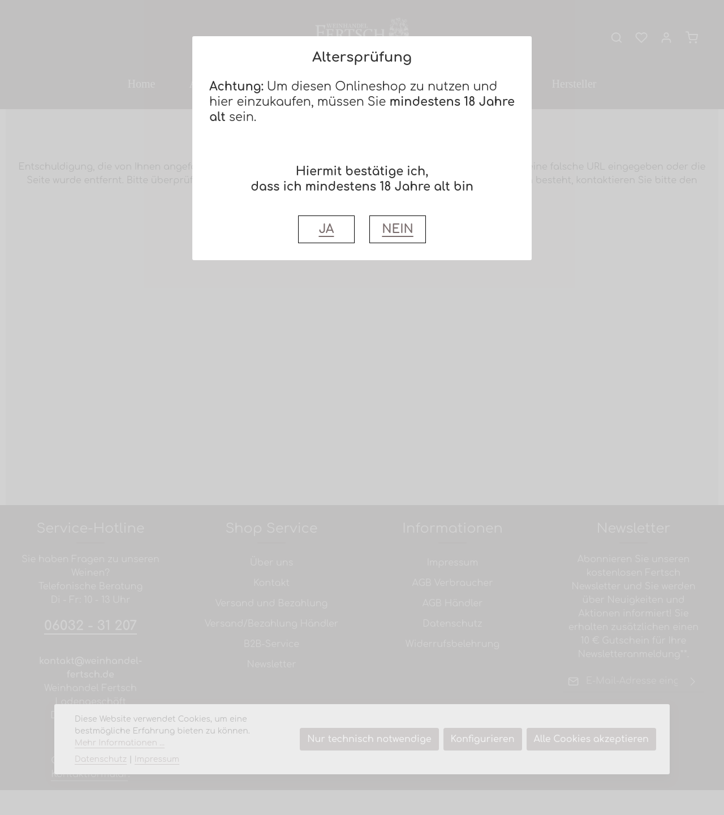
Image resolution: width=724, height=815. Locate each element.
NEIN (397, 229)
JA (326, 229)
